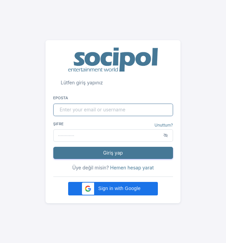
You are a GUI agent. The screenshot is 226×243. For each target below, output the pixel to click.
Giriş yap (113, 153)
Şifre (58, 124)
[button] (113, 188)
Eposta (60, 98)
